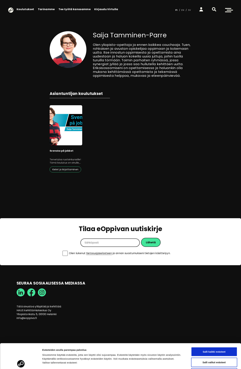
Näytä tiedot (172, 362)
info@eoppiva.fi (27, 318)
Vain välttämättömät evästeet (214, 347)
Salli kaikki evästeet (214, 326)
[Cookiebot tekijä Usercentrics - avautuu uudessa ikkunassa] (21, 362)
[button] (214, 9)
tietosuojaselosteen (99, 253)
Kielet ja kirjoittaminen (65, 169)
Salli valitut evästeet (214, 337)
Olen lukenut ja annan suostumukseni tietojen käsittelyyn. (120, 253)
